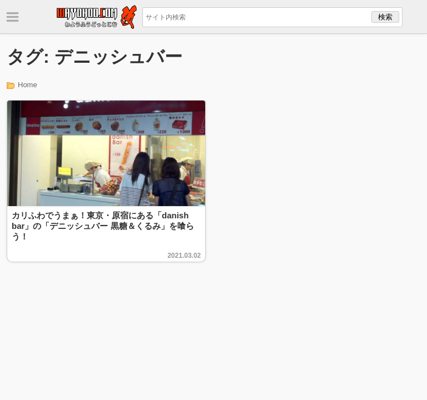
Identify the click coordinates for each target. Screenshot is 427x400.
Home (27, 85)
